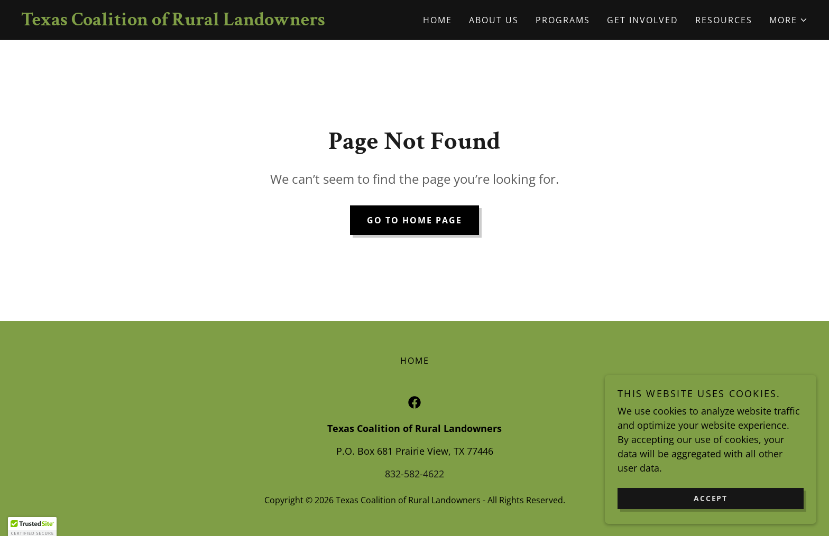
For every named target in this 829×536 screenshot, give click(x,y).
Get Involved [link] (642, 20)
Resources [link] (723, 20)
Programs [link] (563, 20)
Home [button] (414, 360)
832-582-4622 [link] (414, 473)
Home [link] (437, 20)
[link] (217, 21)
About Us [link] (494, 20)
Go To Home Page (414, 220)
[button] (788, 20)
